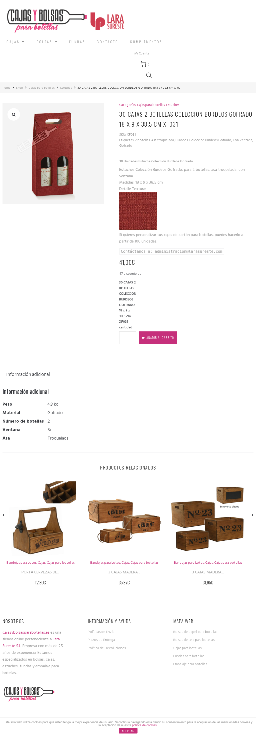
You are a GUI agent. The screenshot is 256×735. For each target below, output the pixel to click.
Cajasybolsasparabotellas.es (26, 631)
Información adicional (28, 373)
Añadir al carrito (160, 336)
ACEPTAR (128, 731)
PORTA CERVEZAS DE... (41, 570)
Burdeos (182, 138)
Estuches (66, 86)
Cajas (41, 561)
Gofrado (125, 144)
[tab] (30, 372)
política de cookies (144, 725)
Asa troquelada (162, 138)
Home (6, 86)
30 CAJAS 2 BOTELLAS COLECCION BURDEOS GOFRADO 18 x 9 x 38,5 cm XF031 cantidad (127, 303)
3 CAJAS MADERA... (124, 570)
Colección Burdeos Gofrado (210, 138)
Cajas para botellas (41, 86)
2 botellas (142, 138)
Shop (19, 86)
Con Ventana (242, 138)
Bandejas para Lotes (21, 561)
